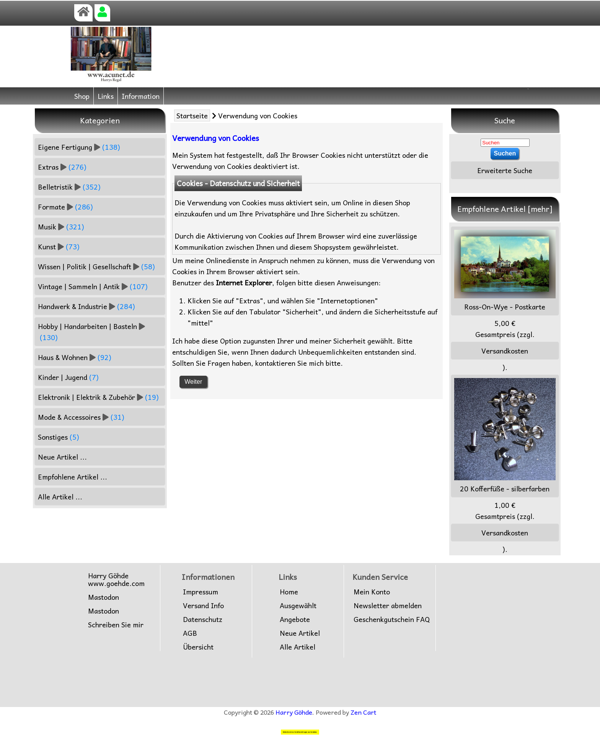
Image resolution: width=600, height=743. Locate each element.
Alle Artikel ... (60, 496)
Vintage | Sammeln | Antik (93, 286)
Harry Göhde (294, 712)
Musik (61, 226)
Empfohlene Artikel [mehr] (505, 209)
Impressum (200, 592)
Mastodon (103, 597)
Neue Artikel (300, 633)
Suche (504, 120)
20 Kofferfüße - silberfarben (505, 436)
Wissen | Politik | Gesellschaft (96, 266)
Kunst (59, 246)
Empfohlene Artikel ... (72, 476)
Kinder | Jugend (68, 377)
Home (289, 592)
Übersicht (198, 647)
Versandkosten (504, 350)
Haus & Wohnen (74, 357)
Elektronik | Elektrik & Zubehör (98, 397)
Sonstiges (58, 436)
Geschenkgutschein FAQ (392, 619)
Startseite (192, 115)
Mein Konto (372, 592)
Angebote (295, 619)
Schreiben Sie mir (115, 625)
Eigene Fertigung (79, 146)
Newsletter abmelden (388, 605)
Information (141, 95)
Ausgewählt (298, 605)
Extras (62, 166)
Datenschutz (202, 619)
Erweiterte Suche (504, 170)
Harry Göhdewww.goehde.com (116, 579)
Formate (65, 206)
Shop (82, 95)
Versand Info (203, 605)
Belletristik (69, 186)
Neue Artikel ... (62, 456)
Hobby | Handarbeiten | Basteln (91, 332)
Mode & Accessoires (81, 416)
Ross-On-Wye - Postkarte (505, 271)
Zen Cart (363, 712)
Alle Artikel (297, 647)
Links (106, 95)
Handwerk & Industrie (86, 306)
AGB (190, 633)
